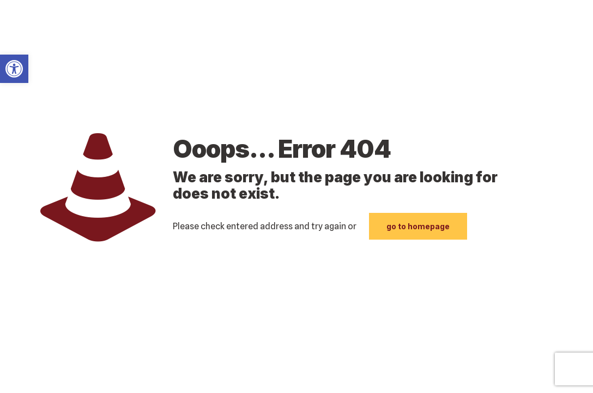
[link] (14, 69)
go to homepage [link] (418, 226)
